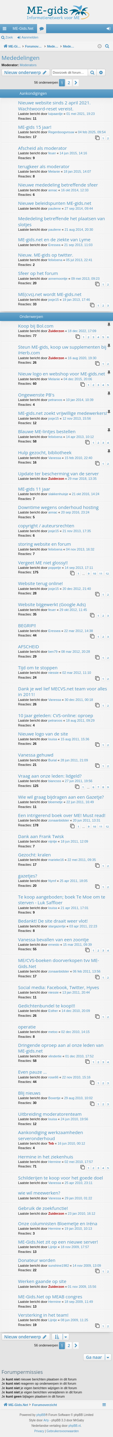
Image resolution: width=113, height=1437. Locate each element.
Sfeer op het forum (38, 273)
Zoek (9, 37)
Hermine (54, 1162)
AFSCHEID (28, 646)
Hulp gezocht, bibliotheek (44, 452)
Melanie (54, 171)
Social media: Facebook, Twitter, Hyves (58, 987)
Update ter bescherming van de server (58, 473)
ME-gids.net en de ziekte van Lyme (54, 239)
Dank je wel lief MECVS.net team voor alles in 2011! (62, 691)
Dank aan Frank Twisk (41, 836)
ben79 (53, 651)
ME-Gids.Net (23, 28)
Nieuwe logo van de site (43, 734)
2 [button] (68, 82)
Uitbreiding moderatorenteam (50, 1114)
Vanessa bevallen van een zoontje (53, 939)
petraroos (55, 400)
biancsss (54, 781)
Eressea (54, 245)
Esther (53, 1011)
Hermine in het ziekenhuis (45, 1157)
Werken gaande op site (42, 1281)
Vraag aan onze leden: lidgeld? (50, 776)
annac (52, 190)
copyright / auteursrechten (46, 526)
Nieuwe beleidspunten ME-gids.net (54, 203)
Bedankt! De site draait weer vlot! (53, 921)
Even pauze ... (32, 1072)
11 (100, 573)
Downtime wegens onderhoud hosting (58, 507)
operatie (27, 1027)
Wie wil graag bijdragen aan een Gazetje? (61, 797)
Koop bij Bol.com (36, 326)
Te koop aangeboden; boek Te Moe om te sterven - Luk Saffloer (61, 899)
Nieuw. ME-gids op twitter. (45, 255)
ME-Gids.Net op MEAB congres (50, 1297)
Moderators (28, 65)
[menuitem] (107, 46)
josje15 (53, 299)
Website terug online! (40, 583)
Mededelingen (20, 58)
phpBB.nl (74, 1425)
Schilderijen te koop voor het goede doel (60, 1178)
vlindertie (54, 1056)
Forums (42, 29)
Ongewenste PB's (36, 395)
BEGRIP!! (27, 625)
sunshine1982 (58, 1265)
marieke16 (56, 860)
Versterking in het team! (43, 1315)
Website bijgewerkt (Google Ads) (52, 604)
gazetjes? (27, 876)
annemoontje (57, 278)
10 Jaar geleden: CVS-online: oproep (55, 715)
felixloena (55, 260)
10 (94, 573)
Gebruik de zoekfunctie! (43, 1208)
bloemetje (55, 802)
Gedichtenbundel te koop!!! (46, 1006)
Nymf (52, 881)
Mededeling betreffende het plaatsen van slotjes (61, 221)
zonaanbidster (58, 820)
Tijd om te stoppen (38, 668)
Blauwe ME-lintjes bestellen (47, 431)
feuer (52, 153)
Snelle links (5, 29)
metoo (53, 1032)
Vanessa (54, 458)
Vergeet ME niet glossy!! (43, 563)
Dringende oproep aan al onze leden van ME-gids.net (60, 1048)
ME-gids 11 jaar (34, 489)
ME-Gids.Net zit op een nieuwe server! (58, 1242)
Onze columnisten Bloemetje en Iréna (57, 1223)
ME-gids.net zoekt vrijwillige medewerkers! (62, 413)
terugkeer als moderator (44, 166)
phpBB (41, 1415)
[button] (76, 82)
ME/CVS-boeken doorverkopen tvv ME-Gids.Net (58, 963)
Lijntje (52, 1247)
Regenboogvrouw (61, 132)
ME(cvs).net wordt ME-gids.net (49, 294)
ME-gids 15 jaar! (34, 127)
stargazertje (56, 926)
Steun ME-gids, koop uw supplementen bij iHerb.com (62, 350)
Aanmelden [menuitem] (110, 29)
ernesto (53, 944)
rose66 (53, 1077)
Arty (46, 1420)
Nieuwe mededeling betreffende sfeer (58, 185)
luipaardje (55, 114)
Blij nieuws (29, 1093)
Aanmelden (30, 37)
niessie (53, 672)
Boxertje (54, 1098)
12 (107, 573)
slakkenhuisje (58, 494)
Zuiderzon (56, 331)
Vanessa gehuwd (35, 755)
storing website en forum (44, 544)
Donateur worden (36, 1260)
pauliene (54, 208)
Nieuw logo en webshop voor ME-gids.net (61, 374)
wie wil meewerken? (39, 1193)
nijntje (52, 841)
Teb (51, 1143)
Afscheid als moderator (42, 148)
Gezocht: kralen (34, 855)
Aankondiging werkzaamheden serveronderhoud (50, 1135)
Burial (52, 760)
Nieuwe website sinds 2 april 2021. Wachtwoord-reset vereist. (54, 105)
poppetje (54, 567)
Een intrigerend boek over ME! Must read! (61, 815)
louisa (52, 739)
